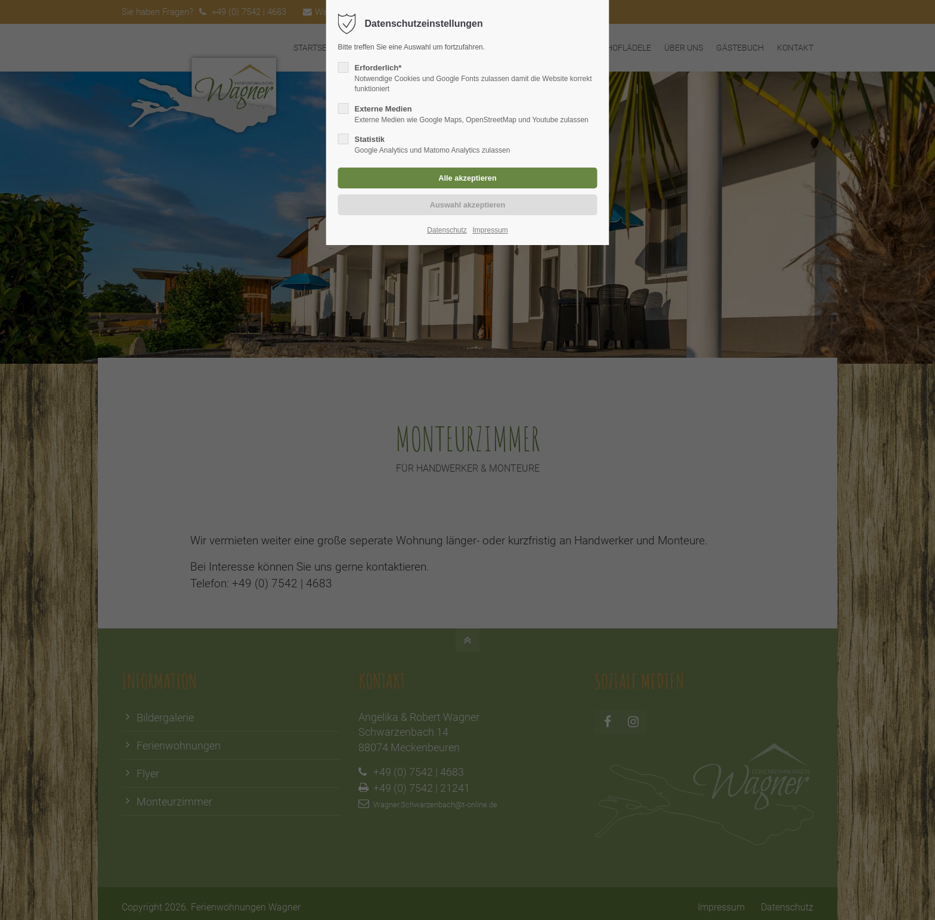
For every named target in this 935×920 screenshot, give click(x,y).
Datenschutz (447, 230)
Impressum (489, 230)
